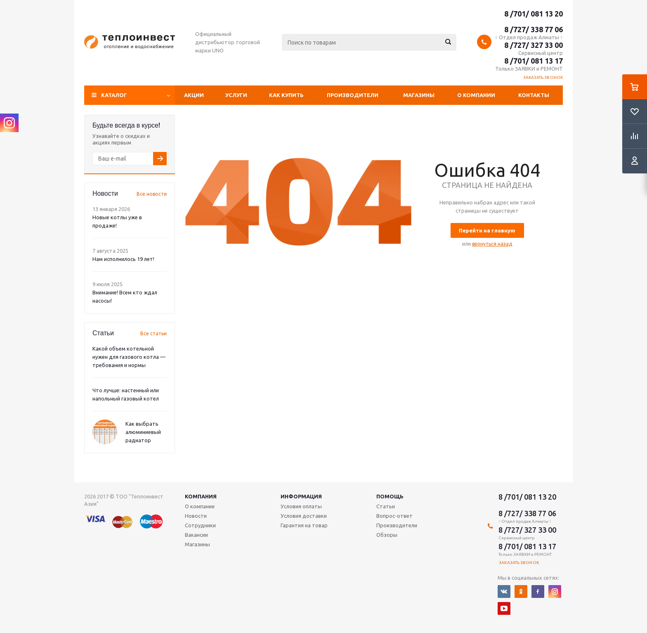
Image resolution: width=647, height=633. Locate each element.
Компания (201, 496)
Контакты (533, 95)
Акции (194, 95)
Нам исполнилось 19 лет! (123, 259)
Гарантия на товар (304, 525)
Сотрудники (200, 525)
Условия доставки (304, 516)
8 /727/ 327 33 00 (533, 45)
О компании (476, 95)
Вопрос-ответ (394, 516)
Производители (352, 95)
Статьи (385, 506)
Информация (301, 496)
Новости (196, 516)
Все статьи (153, 333)
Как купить (286, 95)
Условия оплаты (301, 506)
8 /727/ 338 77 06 (533, 29)
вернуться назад (492, 244)
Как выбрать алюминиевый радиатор (143, 432)
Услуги (236, 95)
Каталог (114, 95)
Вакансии (196, 535)
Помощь (390, 496)
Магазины (418, 95)
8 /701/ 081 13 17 (533, 60)
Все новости (152, 194)
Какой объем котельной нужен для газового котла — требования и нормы (128, 357)
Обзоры (386, 535)
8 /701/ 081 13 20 (533, 13)
